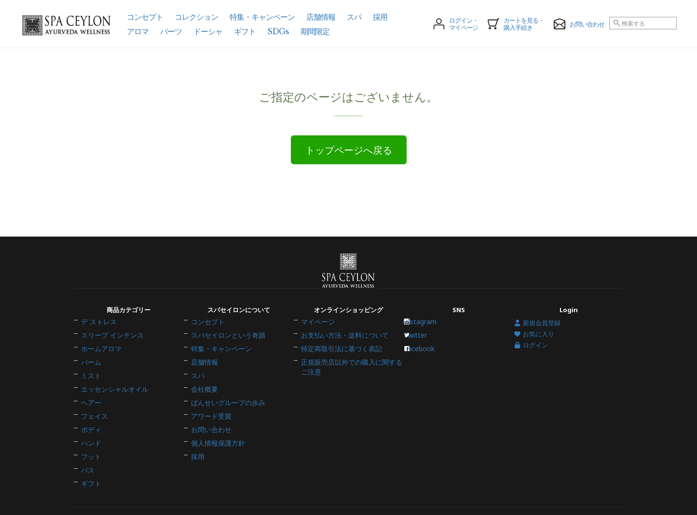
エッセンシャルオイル (112, 385)
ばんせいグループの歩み (225, 395)
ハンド (90, 425)
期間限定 (315, 31)
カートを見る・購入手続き (516, 24)
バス (87, 445)
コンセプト (206, 334)
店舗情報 (203, 364)
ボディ (90, 415)
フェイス (93, 405)
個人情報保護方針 (216, 425)
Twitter (419, 344)
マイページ (316, 334)
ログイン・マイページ (455, 24)
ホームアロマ (100, 354)
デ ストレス (97, 334)
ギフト (90, 455)
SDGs (278, 31)
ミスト (90, 374)
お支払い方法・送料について (342, 344)
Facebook (422, 354)
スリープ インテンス (110, 344)
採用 (197, 435)
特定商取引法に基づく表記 (338, 354)
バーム (90, 364)
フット (90, 435)
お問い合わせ (210, 415)
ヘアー (90, 395)
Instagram (423, 334)
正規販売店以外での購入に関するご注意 (348, 367)
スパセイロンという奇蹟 (225, 344)
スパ (197, 374)
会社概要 (203, 385)
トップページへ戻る (348, 150)
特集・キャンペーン (219, 354)
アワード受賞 (210, 405)
